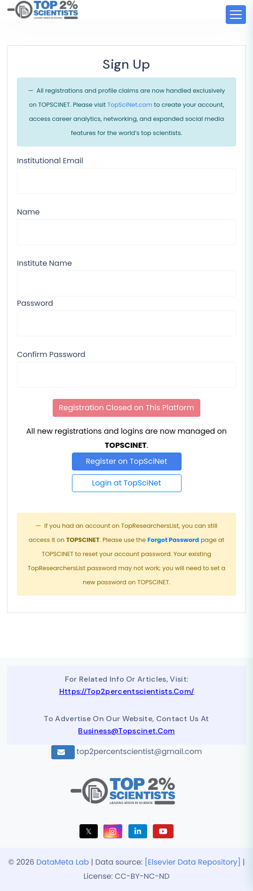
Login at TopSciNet (126, 482)
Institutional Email (50, 160)
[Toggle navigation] (236, 14)
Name (28, 212)
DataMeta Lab (62, 862)
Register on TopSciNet (126, 461)
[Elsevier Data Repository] (194, 862)
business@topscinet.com (126, 731)
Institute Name (44, 263)
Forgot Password (173, 540)
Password (35, 303)
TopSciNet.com (129, 105)
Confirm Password (51, 354)
